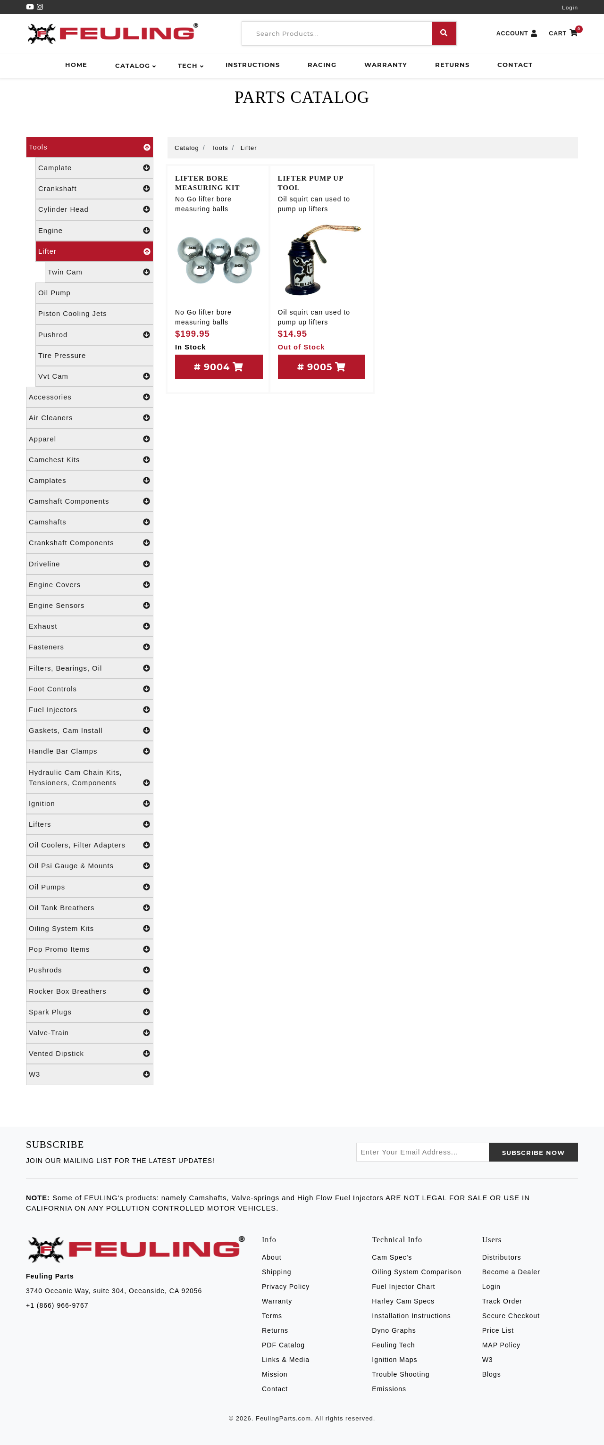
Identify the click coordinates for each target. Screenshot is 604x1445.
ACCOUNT (517, 33)
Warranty (385, 64)
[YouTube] (31, 7)
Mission (274, 1374)
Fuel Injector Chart (403, 1286)
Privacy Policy (286, 1286)
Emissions (389, 1389)
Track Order (502, 1301)
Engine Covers (90, 585)
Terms (272, 1316)
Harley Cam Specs (403, 1301)
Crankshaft (94, 188)
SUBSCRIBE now (533, 1152)
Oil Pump (54, 293)
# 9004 (218, 367)
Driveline (90, 564)
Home (76, 64)
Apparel (90, 439)
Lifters (90, 824)
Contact (515, 64)
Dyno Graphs (394, 1330)
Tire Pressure (62, 355)
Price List (498, 1330)
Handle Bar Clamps (90, 751)
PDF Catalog (283, 1345)
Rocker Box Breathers (90, 991)
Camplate (94, 168)
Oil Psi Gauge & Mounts (90, 866)
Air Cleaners (90, 418)
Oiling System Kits (90, 928)
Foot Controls (90, 689)
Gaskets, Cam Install (90, 730)
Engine (94, 230)
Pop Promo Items (90, 949)
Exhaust (90, 626)
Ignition (90, 803)
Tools (90, 147)
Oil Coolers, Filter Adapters (90, 845)
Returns (452, 64)
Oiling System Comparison (416, 1272)
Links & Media (286, 1359)
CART (563, 33)
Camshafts (90, 522)
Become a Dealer (511, 1272)
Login (570, 7)
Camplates (90, 480)
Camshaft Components (90, 501)
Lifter (94, 251)
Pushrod (94, 335)
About (272, 1257)
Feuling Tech (393, 1345)
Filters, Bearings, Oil (90, 668)
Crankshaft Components (90, 543)
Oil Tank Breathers (90, 908)
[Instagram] (40, 7)
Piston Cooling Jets (72, 313)
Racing (322, 64)
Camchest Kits (90, 460)
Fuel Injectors (90, 710)
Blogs (491, 1374)
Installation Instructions (411, 1316)
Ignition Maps (394, 1359)
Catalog (132, 65)
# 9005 (321, 367)
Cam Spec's (392, 1257)
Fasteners (90, 647)
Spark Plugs (90, 1012)
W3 (90, 1074)
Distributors (501, 1257)
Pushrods (90, 970)
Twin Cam (99, 272)
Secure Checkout (511, 1316)
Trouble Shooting (400, 1374)
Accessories (90, 397)
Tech (188, 65)
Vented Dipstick (90, 1053)
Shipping (277, 1272)
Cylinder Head (94, 209)
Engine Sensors (90, 605)
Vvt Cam (94, 376)
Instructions (253, 64)
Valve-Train (90, 1033)
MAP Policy (501, 1345)
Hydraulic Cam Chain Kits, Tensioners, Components (90, 778)
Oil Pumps (90, 887)
